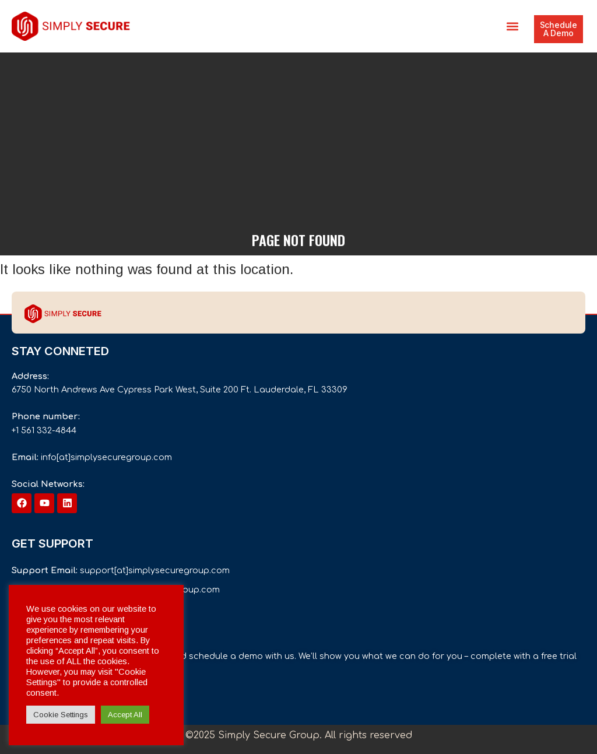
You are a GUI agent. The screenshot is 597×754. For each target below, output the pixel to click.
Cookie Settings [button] (60, 714)
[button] (512, 26)
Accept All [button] (125, 714)
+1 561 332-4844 (44, 430)
